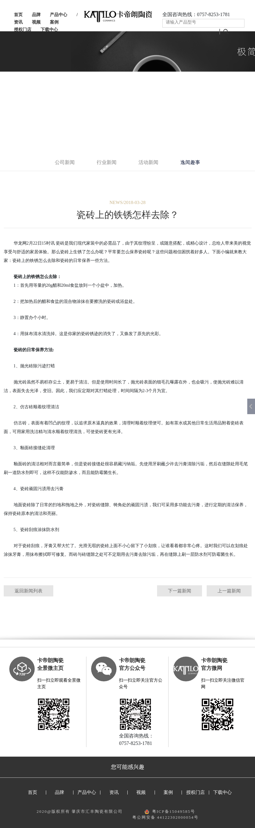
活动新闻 (148, 162)
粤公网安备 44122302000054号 (165, 817)
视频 (36, 22)
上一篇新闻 (229, 590)
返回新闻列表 (28, 590)
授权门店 (22, 29)
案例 (54, 22)
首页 (18, 14)
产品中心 (58, 14)
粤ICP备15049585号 (173, 811)
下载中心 (49, 29)
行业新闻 (107, 162)
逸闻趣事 (190, 162)
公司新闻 (65, 162)
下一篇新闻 (179, 590)
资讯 (18, 22)
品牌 (36, 14)
